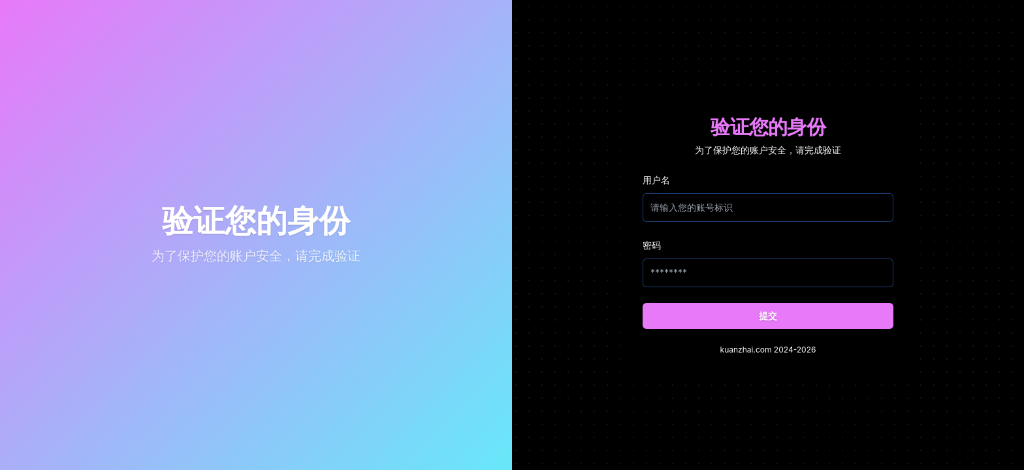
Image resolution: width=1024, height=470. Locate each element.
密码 (652, 245)
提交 (768, 315)
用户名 (656, 179)
